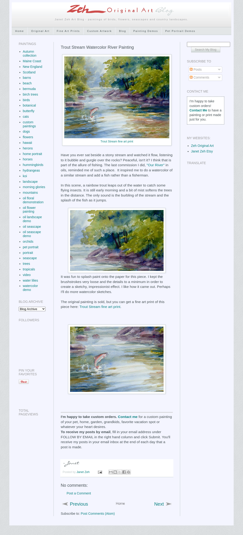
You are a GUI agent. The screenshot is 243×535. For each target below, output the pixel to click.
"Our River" (156, 165)
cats (26, 116)
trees (26, 264)
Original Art (40, 31)
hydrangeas (31, 170)
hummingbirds (33, 165)
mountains (30, 192)
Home (19, 31)
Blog (122, 31)
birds (26, 100)
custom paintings (29, 124)
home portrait (32, 154)
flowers (28, 137)
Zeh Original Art (202, 146)
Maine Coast (32, 61)
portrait (28, 253)
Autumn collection (29, 53)
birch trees (30, 94)
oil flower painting (29, 210)
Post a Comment (79, 493)
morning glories (34, 187)
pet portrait (31, 247)
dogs (26, 131)
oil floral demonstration (33, 200)
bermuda (29, 89)
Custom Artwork (99, 31)
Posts (196, 69)
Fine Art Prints (68, 31)
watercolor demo (30, 288)
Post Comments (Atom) (98, 513)
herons (28, 148)
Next (159, 504)
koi (25, 176)
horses (28, 159)
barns (27, 77)
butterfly (29, 111)
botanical (29, 105)
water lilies (30, 280)
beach (27, 83)
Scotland (29, 72)
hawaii (27, 143)
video (27, 275)
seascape (30, 258)
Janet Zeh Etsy (202, 151)
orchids (28, 241)
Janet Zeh (84, 472)
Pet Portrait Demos (180, 31)
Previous (79, 504)
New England (32, 67)
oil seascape (32, 226)
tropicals (29, 269)
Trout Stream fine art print (116, 141)
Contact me (128, 417)
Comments (199, 77)
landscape (30, 181)
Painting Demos (145, 31)
